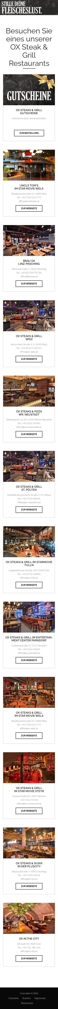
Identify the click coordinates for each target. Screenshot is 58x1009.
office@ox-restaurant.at (29, 803)
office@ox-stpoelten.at (29, 502)
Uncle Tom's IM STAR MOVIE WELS (29, 187)
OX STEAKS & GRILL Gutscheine (29, 112)
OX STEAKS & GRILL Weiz (29, 338)
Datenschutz (27, 1003)
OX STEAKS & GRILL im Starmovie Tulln (29, 564)
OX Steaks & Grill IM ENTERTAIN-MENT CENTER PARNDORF (29, 639)
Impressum (40, 998)
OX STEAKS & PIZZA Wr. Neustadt (29, 413)
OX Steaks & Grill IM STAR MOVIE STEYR (29, 790)
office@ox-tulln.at (29, 577)
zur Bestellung (29, 133)
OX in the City (29, 938)
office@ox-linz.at (29, 878)
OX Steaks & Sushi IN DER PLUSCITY (29, 865)
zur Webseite (29, 208)
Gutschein (14, 998)
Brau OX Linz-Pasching (29, 262)
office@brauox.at (29, 276)
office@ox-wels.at (29, 728)
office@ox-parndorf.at (29, 652)
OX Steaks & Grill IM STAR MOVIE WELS (29, 714)
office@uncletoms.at (29, 201)
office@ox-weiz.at (29, 351)
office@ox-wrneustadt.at (29, 427)
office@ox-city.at (29, 951)
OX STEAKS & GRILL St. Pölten (29, 488)
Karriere (26, 998)
